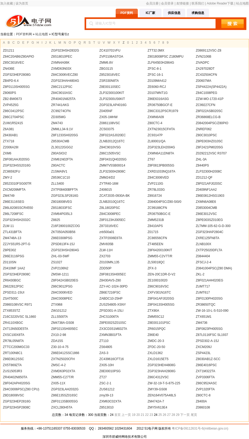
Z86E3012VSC (206, 214)
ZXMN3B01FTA (110, 335)
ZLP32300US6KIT (112, 99)
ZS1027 (56, 262)
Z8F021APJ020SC (209, 183)
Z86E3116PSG (13, 256)
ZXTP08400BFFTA (64, 189)
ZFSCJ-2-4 (203, 262)
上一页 (126, 415)
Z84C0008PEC (61, 298)
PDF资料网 (24, 34)
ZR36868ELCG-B (208, 117)
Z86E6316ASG (158, 99)
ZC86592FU (11, 171)
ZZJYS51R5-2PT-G (16, 244)
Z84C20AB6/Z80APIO (18, 56)
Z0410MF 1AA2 (14, 268)
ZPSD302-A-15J (207, 341)
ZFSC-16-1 (155, 75)
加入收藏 (6, 3)
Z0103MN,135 (109, 262)
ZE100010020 (157, 280)
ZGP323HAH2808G (161, 371)
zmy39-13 (106, 395)
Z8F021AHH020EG (209, 280)
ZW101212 (59, 310)
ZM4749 (8, 196)
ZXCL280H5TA (61, 407)
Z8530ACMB (60, 141)
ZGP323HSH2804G (65, 250)
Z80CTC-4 (155, 123)
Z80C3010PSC (206, 135)
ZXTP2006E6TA (110, 238)
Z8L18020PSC (109, 208)
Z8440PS (202, 165)
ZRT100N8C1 (12, 353)
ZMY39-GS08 (157, 389)
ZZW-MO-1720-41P (209, 99)
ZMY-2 (7, 177)
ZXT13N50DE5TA (15, 329)
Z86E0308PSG (61, 238)
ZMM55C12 (156, 317)
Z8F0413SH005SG (161, 304)
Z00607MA (203, 81)
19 (133, 415)
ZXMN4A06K (60, 62)
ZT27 (103, 377)
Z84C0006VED (61, 292)
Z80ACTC (58, 165)
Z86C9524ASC (206, 383)
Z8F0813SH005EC (112, 274)
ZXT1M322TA (205, 371)
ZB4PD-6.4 (10, 81)
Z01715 (153, 232)
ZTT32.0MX (156, 50)
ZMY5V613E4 (157, 407)
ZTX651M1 (203, 317)
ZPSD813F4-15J (63, 244)
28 (173, 415)
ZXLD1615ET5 (158, 359)
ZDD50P (105, 268)
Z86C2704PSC (13, 117)
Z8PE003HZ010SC (209, 141)
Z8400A (201, 401)
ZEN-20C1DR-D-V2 (161, 274)
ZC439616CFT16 (111, 359)
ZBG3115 (106, 68)
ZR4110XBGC (13, 323)
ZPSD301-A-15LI (111, 310)
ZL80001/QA (156, 141)
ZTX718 (8, 141)
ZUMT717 (203, 286)
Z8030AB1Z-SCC (208, 359)
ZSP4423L (203, 353)
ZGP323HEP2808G (17, 75)
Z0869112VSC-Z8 (208, 50)
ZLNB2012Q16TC (112, 141)
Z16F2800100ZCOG (65, 226)
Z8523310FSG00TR (17, 183)
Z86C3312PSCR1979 (163, 111)
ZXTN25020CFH (63, 359)
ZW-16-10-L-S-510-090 (212, 310)
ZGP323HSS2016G (17, 165)
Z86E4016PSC (206, 365)
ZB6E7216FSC (110, 292)
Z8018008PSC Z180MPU (165, 56)
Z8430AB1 (10, 135)
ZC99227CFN (205, 105)
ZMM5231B (156, 220)
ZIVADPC (202, 62)
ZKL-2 (200, 274)
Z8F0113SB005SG (64, 401)
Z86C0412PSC (13, 111)
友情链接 (182, 3)
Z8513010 (106, 407)
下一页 (185, 415)
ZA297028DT (205, 68)
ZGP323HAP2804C (209, 232)
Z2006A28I (10, 147)
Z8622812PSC (13, 286)
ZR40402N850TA (15, 377)
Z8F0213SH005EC (64, 329)
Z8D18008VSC (13, 395)
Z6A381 (8, 129)
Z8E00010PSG (110, 371)
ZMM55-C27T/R (62, 377)
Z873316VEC (108, 226)
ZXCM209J (204, 347)
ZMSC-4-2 (58, 365)
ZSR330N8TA (109, 81)
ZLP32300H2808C (112, 171)
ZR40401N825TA (63, 99)
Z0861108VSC (109, 123)
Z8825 (55, 220)
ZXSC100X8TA (13, 335)
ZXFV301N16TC (159, 292)
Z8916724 (155, 196)
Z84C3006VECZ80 (64, 75)
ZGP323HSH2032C (17, 220)
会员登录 (167, 3)
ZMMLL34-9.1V (62, 129)
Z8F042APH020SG (16, 383)
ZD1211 (8, 50)
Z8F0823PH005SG (209, 329)
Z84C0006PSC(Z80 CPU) (21, 389)
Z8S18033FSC (61, 208)
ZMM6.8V (106, 62)
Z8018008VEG (61, 202)
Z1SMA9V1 (59, 171)
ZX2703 (104, 256)
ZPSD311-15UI (13, 292)
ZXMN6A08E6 (206, 202)
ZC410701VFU (109, 50)
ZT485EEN (155, 244)
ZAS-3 (103, 353)
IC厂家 (150, 13)
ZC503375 (106, 129)
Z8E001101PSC (159, 323)
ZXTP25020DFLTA (209, 250)
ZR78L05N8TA (13, 341)
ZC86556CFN (157, 238)
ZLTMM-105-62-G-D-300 (213, 226)
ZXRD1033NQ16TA (161, 171)
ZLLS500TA (59, 317)
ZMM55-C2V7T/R (160, 256)
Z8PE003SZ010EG (209, 220)
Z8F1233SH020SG (64, 135)
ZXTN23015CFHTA (161, 129)
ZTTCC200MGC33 (16, 347)
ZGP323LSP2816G (64, 196)
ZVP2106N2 (59, 268)
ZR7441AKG (60, 105)
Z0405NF (106, 111)
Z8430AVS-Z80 (110, 280)
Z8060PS (9, 93)
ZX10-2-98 (58, 335)
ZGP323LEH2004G (161, 147)
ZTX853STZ (11, 310)
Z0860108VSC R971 (17, 304)
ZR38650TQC (206, 304)
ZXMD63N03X (61, 68)
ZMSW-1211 (60, 274)
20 (138, 415)
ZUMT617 (203, 292)
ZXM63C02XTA (110, 401)
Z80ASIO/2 (59, 153)
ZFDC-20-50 (156, 347)
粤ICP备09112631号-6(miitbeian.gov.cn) (200, 428)
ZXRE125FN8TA (207, 238)
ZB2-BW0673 (12, 99)
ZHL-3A (201, 159)
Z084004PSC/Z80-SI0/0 (164, 202)
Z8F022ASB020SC (209, 111)
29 (177, 415)
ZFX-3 (152, 268)
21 (142, 415)
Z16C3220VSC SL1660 (19, 317)
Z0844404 (203, 256)
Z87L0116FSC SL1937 (212, 335)
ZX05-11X (58, 383)
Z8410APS (155, 226)
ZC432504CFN (206, 75)
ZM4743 (57, 123)
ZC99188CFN (157, 208)
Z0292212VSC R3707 (211, 153)
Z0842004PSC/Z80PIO (212, 123)
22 (147, 415)
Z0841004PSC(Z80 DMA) (214, 268)
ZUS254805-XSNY (112, 304)
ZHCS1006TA (109, 317)
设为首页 (22, 3)
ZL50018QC (156, 262)
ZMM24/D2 (107, 177)
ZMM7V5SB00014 (112, 165)
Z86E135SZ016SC (64, 395)
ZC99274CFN (61, 111)
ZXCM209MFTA (14, 189)
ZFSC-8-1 (155, 68)
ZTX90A (153, 310)
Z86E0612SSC (13, 359)
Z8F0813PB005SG (161, 165)
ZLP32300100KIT (111, 93)
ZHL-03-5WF (60, 256)
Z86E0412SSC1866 (65, 353)
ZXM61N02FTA (62, 159)
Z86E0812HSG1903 (210, 196)
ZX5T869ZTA (12, 365)
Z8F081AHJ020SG (16, 159)
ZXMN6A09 (156, 117)
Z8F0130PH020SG (209, 298)
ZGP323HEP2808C (17, 274)
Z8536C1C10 (60, 177)
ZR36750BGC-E (159, 214)
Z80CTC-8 (203, 395)
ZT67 (151, 159)
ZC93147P (155, 135)
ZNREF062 (204, 129)
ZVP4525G (10, 105)
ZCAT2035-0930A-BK (114, 196)
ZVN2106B (203, 56)
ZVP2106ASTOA (111, 56)
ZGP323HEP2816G (17, 401)
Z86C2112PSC (61, 87)
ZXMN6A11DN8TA (161, 153)
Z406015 (105, 189)
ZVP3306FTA (205, 377)
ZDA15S (57, 341)
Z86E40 (153, 335)
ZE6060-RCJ (157, 87)
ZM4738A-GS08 (62, 323)
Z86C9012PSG (61, 286)
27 (168, 415)
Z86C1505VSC (110, 153)
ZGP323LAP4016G (112, 105)
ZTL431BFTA (12, 232)
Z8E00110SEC (109, 87)
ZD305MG (58, 117)
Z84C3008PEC (110, 214)
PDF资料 (126, 13)
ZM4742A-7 (156, 401)
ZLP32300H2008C (209, 171)
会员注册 (152, 3)
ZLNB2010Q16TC (112, 202)
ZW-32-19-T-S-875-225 (164, 383)
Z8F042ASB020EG (64, 280)
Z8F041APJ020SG (161, 298)
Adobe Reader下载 (220, 3)
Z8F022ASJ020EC (112, 135)
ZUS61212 (106, 389)
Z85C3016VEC (13, 62)
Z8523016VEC (109, 75)
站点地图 (242, 3)
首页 (117, 415)
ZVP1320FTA (205, 389)
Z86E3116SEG (13, 202)
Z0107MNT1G (158, 93)
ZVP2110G (155, 183)
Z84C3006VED (158, 177)
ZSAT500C (10, 298)
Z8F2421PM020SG (209, 147)
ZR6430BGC (12, 280)
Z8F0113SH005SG (16, 87)
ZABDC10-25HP (111, 298)
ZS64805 (105, 347)
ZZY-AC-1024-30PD (113, 286)
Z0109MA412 (157, 81)
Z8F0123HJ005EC (112, 220)
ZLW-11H (106, 250)
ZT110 (104, 341)
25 (160, 415)
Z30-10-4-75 (60, 347)
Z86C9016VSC (158, 286)
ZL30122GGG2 (62, 147)
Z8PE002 (9, 250)
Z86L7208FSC (13, 214)
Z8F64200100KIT (160, 250)
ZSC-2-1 (105, 383)
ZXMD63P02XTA (63, 371)
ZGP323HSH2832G (65, 50)
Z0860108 (203, 407)
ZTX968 (56, 304)
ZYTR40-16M (108, 183)
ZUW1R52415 (13, 123)
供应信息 (174, 13)
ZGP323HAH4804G (65, 81)
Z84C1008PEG (206, 93)
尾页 (194, 415)
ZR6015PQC (157, 329)
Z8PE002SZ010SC (112, 323)
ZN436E (8, 68)
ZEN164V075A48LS (162, 395)
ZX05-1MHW (108, 117)
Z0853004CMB (206, 208)
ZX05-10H (106, 365)
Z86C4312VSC (158, 377)
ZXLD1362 (155, 353)
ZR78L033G (156, 189)
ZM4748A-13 (12, 238)
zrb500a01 (106, 232)
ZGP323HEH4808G (161, 365)
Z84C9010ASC (61, 93)
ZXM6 (7, 153)
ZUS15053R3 (12, 371)
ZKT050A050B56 (63, 232)
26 (164, 415)
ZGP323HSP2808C (17, 407)
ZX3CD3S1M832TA (113, 329)
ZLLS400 (57, 183)
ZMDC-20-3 (156, 341)
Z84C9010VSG (110, 147)
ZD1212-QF (204, 177)
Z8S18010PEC (61, 56)
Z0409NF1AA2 (206, 189)
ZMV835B (106, 244)
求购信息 (198, 13)
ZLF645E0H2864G (161, 62)
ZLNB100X (203, 244)
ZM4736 (201, 323)
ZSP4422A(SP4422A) (211, 87)
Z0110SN (9, 262)
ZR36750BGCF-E (160, 105)
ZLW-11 (8, 226)
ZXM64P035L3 (61, 214)
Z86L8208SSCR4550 (18, 208)
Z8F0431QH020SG (112, 159)
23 (151, 415)
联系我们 (198, 3)
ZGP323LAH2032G (65, 389)
